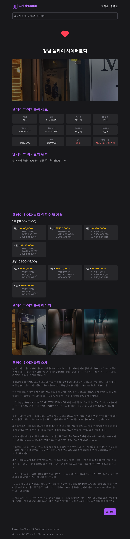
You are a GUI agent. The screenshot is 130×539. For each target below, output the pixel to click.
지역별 (104, 6)
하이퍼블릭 (30, 16)
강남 (21, 16)
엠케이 (41, 16)
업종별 (114, 6)
